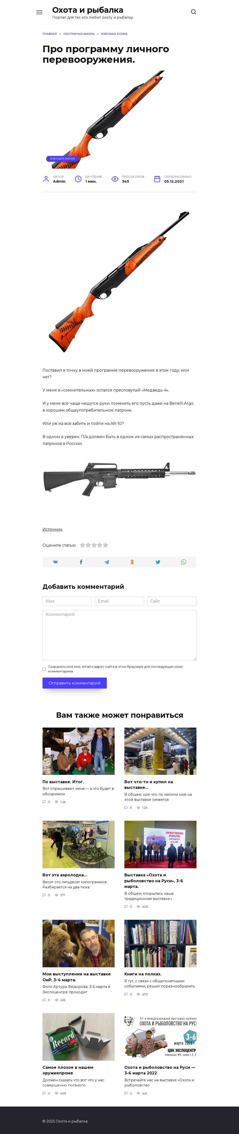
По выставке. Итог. (63, 781)
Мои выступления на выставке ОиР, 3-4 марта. (77, 975)
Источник (53, 529)
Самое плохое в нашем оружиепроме (68, 1068)
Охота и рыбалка (87, 10)
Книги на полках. (142, 972)
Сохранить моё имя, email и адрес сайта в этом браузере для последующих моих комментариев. (115, 669)
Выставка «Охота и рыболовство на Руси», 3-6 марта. (153, 880)
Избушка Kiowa (62, 158)
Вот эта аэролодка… (65, 874)
